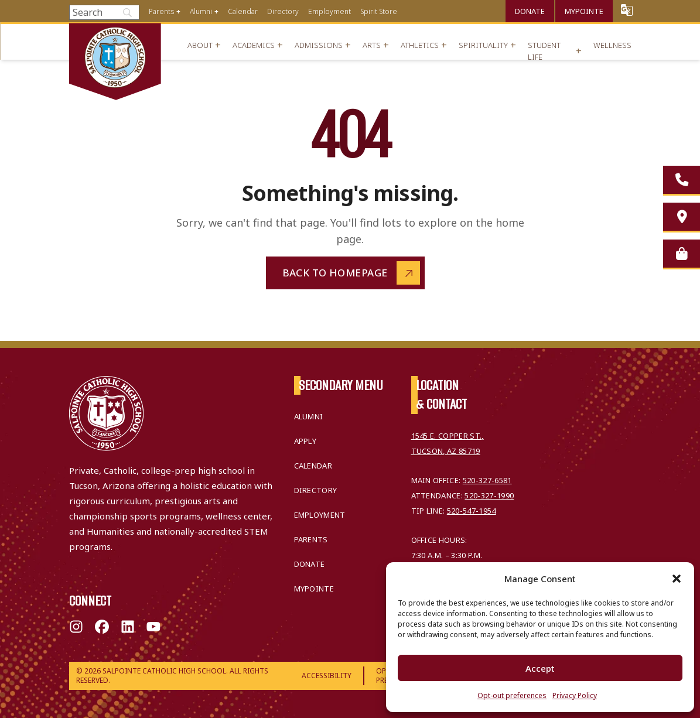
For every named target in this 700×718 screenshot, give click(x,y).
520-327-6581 (487, 480)
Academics (254, 45)
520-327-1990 (489, 495)
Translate (626, 9)
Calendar (243, 11)
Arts (372, 45)
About (200, 45)
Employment (329, 11)
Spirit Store (378, 11)
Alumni (201, 11)
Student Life (544, 51)
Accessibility (326, 676)
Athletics (420, 45)
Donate (530, 11)
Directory (283, 11)
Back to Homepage (335, 272)
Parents (161, 11)
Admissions (319, 45)
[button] (676, 578)
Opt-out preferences (512, 695)
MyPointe (584, 11)
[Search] (104, 12)
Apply (305, 441)
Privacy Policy (574, 695)
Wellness (612, 45)
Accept (540, 668)
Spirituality (483, 45)
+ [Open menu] (178, 11)
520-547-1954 (471, 510)
